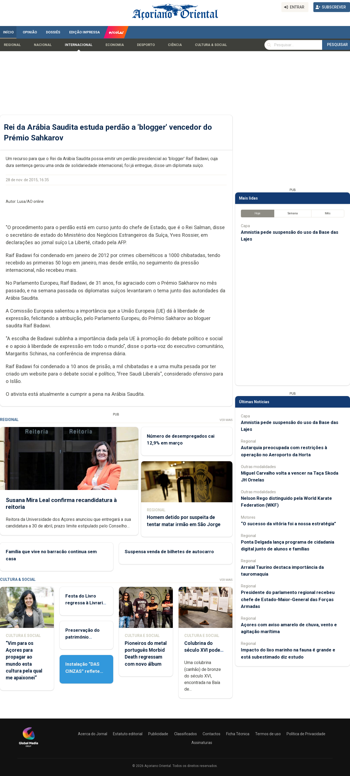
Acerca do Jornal (92, 734)
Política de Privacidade (306, 734)
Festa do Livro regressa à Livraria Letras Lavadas (85, 602)
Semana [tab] (293, 213)
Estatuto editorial (127, 734)
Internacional (78, 45)
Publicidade (158, 734)
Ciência (175, 45)
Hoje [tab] (257, 213)
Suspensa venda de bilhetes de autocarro (169, 552)
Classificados (185, 734)
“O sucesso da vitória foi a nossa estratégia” (288, 523)
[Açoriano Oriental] (28, 747)
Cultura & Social (211, 45)
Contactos (211, 734)
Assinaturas (201, 742)
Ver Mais (226, 420)
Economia (115, 45)
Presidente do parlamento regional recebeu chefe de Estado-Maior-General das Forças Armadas (288, 599)
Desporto (146, 45)
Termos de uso (268, 734)
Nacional (43, 45)
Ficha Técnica (237, 734)
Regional (12, 45)
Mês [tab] (328, 213)
